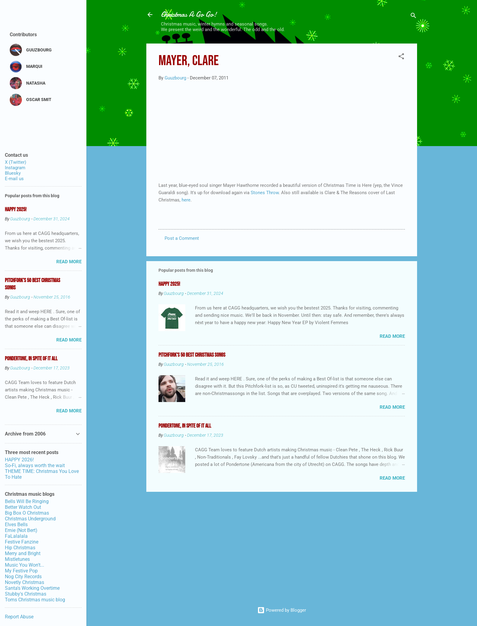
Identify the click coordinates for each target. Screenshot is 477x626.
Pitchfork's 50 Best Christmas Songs (191, 355)
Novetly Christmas (24, 582)
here (185, 200)
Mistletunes (17, 559)
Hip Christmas (20, 548)
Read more (392, 336)
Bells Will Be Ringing (27, 501)
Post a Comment (182, 238)
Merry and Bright (22, 553)
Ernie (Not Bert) (21, 530)
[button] (401, 57)
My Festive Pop (21, 571)
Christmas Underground (30, 519)
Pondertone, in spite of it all (184, 426)
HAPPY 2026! (19, 460)
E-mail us (14, 178)
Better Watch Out (23, 507)
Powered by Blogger (281, 610)
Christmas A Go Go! (189, 14)
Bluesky (13, 173)
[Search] (413, 16)
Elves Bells (16, 524)
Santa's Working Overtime (32, 588)
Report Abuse (19, 617)
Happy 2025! (169, 284)
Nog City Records (23, 576)
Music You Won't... (24, 565)
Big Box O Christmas (27, 513)
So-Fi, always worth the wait (35, 465)
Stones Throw (265, 192)
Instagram (15, 167)
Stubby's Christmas (25, 594)
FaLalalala (16, 536)
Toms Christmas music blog (35, 600)
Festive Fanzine (21, 542)
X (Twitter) (15, 162)
